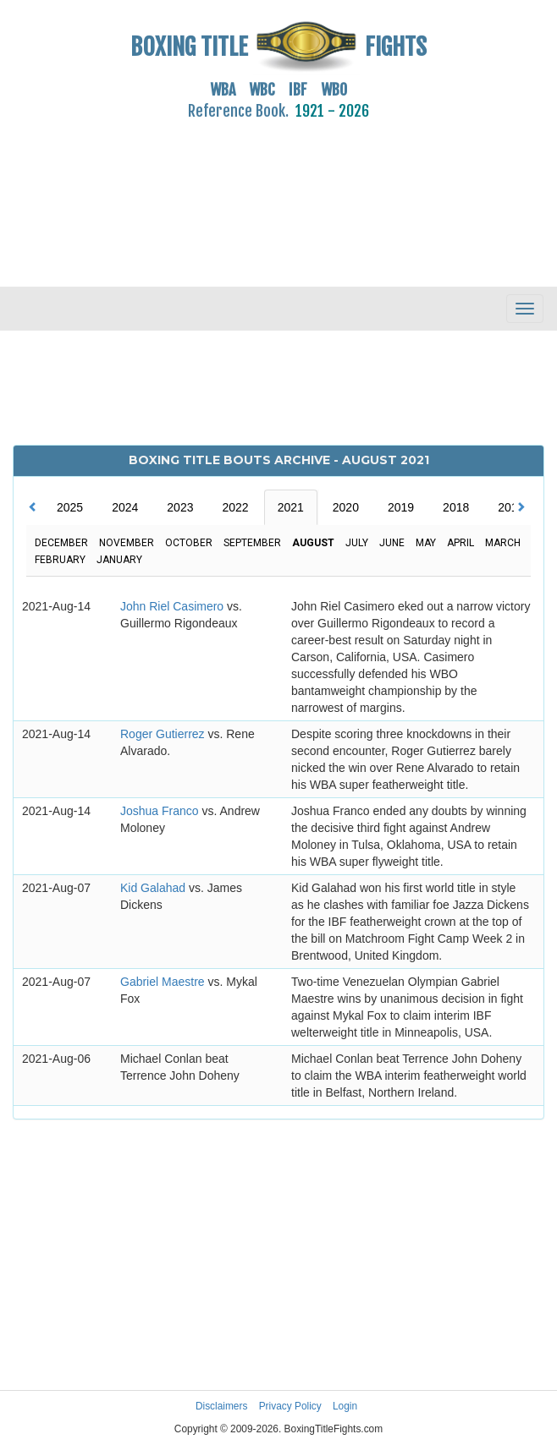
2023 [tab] (180, 507)
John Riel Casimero (173, 606)
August (313, 543)
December (61, 543)
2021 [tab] (291, 507)
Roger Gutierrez (163, 734)
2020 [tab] (346, 507)
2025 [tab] (70, 507)
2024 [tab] (125, 507)
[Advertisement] (278, 194)
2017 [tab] (511, 507)
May (426, 543)
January (119, 560)
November (126, 543)
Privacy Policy (290, 1406)
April (460, 543)
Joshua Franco (161, 811)
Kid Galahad (154, 888)
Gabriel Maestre (163, 981)
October (188, 543)
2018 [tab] (456, 507)
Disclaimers (221, 1406)
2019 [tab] (401, 507)
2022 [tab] (235, 507)
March (503, 543)
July (356, 543)
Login (345, 1406)
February (60, 560)
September (252, 543)
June (392, 543)
